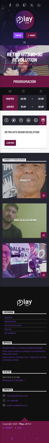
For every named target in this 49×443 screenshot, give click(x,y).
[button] (24, 42)
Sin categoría (10, 333)
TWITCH (18, 35)
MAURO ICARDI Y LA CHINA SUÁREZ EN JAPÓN (22, 348)
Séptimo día (25, 259)
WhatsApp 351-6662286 (13, 380)
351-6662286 (12, 400)
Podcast (8, 428)
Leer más (10, 143)
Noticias (7, 329)
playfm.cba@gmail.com (17, 405)
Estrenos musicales (12, 325)
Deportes (8, 317)
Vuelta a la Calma (25, 220)
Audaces (25, 180)
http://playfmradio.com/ (17, 396)
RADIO (31, 35)
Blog (20, 428)
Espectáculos (10, 321)
